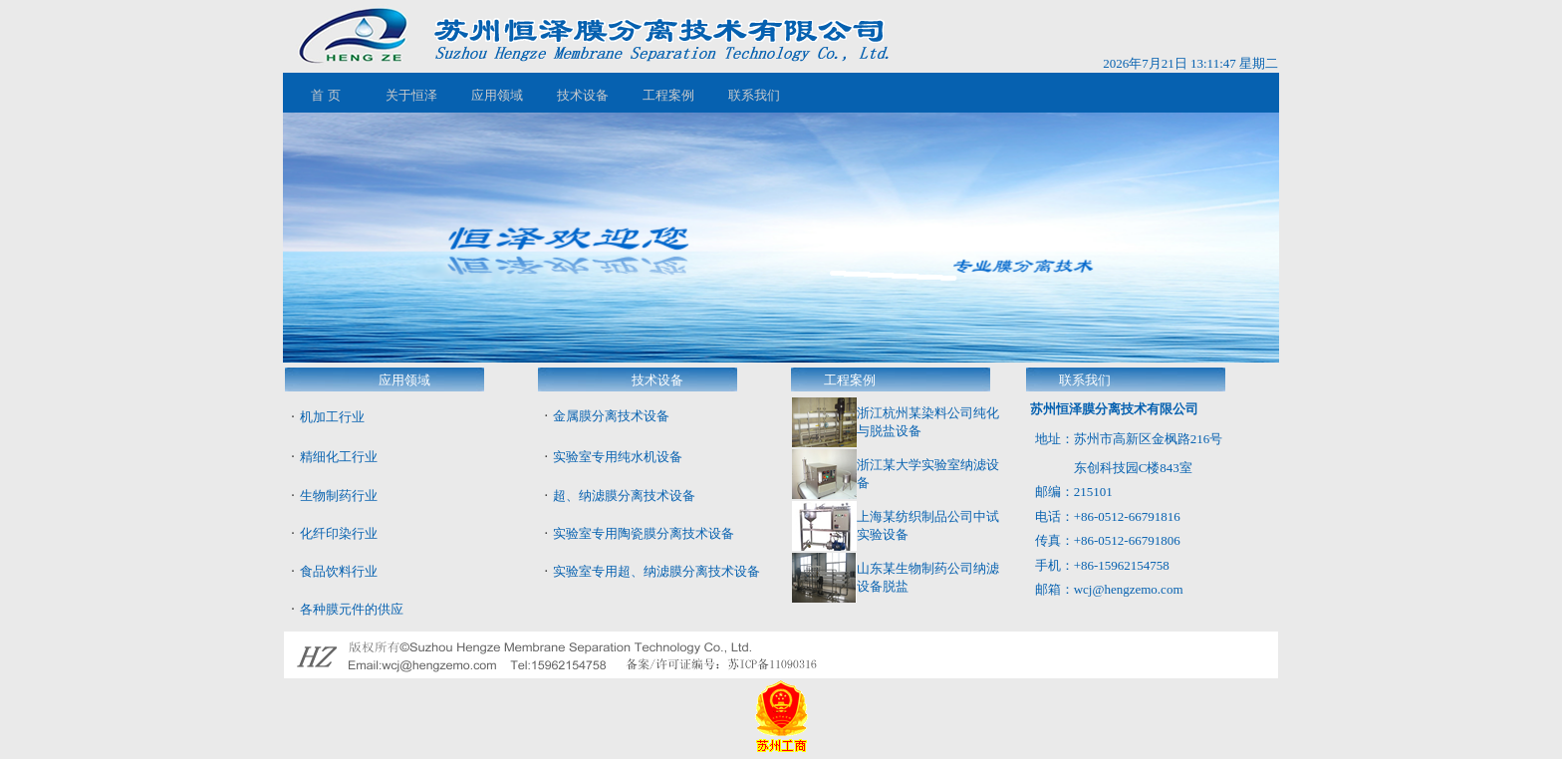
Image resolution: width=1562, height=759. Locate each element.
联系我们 (754, 95)
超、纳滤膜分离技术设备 (624, 495)
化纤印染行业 (339, 533)
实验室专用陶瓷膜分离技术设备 (643, 533)
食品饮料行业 (339, 571)
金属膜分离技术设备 (611, 415)
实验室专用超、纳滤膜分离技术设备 (656, 571)
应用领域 (497, 95)
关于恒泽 (411, 95)
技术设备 (583, 95)
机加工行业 (332, 416)
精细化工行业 (339, 456)
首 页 (325, 95)
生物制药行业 (339, 495)
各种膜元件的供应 (351, 609)
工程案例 (668, 95)
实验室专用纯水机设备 (617, 456)
